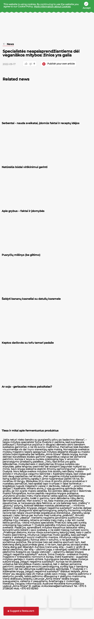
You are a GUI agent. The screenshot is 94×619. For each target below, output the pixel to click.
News (10, 44)
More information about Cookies (52, 6)
